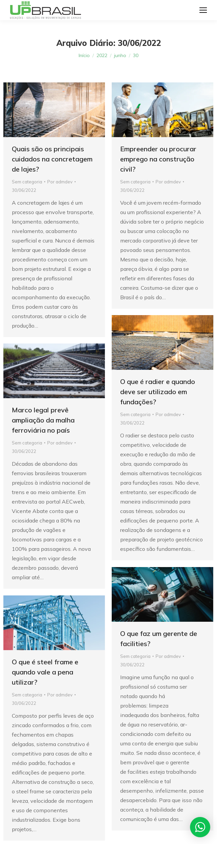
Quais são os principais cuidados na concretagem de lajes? (52, 159)
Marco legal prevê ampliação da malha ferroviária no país (43, 420)
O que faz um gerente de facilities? (158, 638)
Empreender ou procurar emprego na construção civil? (158, 159)
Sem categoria (27, 181)
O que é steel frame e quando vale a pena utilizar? (45, 672)
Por (60, 181)
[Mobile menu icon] (203, 10)
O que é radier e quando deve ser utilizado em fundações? (157, 391)
